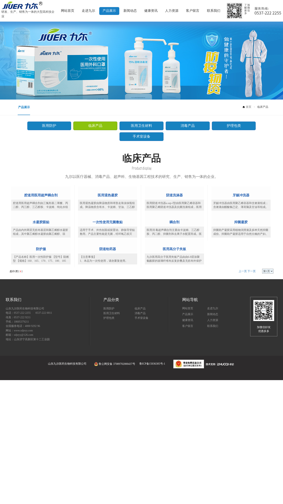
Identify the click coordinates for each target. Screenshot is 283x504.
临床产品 (87, 125)
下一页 (251, 395)
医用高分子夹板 (174, 372)
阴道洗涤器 (174, 229)
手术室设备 (233, 125)
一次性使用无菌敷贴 (108, 301)
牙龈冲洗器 (241, 229)
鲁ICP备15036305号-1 (152, 487)
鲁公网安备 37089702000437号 (111, 487)
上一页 (243, 395)
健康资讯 (151, 11)
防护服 (41, 373)
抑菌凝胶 (241, 301)
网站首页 (67, 11)
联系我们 (213, 11)
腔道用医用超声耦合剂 (41, 229)
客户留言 (192, 11)
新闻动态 (130, 11)
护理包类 (196, 125)
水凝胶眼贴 (41, 301)
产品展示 (109, 11)
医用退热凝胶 (108, 229)
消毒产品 (160, 125)
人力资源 (171, 11)
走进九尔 (88, 11)
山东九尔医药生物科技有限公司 (67, 487)
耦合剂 (174, 301)
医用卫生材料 (123, 125)
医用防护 (50, 125)
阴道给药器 (107, 372)
